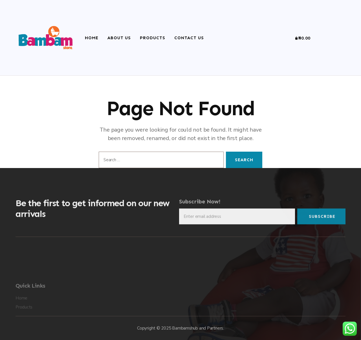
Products (152, 37)
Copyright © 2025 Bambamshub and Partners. (180, 328)
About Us (119, 37)
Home (91, 37)
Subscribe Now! (200, 203)
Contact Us (189, 37)
